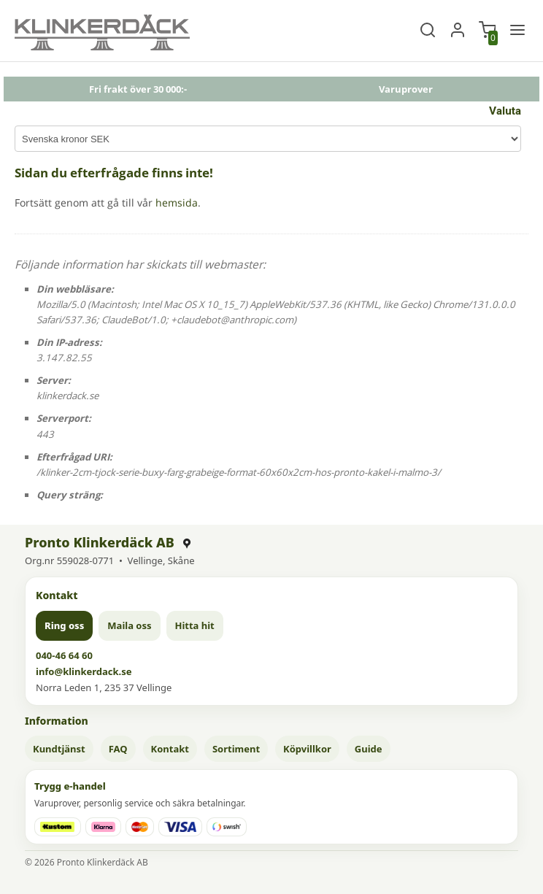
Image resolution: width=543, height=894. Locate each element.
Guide (368, 748)
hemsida (176, 202)
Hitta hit (195, 625)
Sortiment (236, 748)
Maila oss (129, 625)
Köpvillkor (307, 748)
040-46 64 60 (64, 655)
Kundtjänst (59, 748)
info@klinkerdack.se (84, 671)
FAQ (118, 748)
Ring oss (64, 625)
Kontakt (170, 748)
